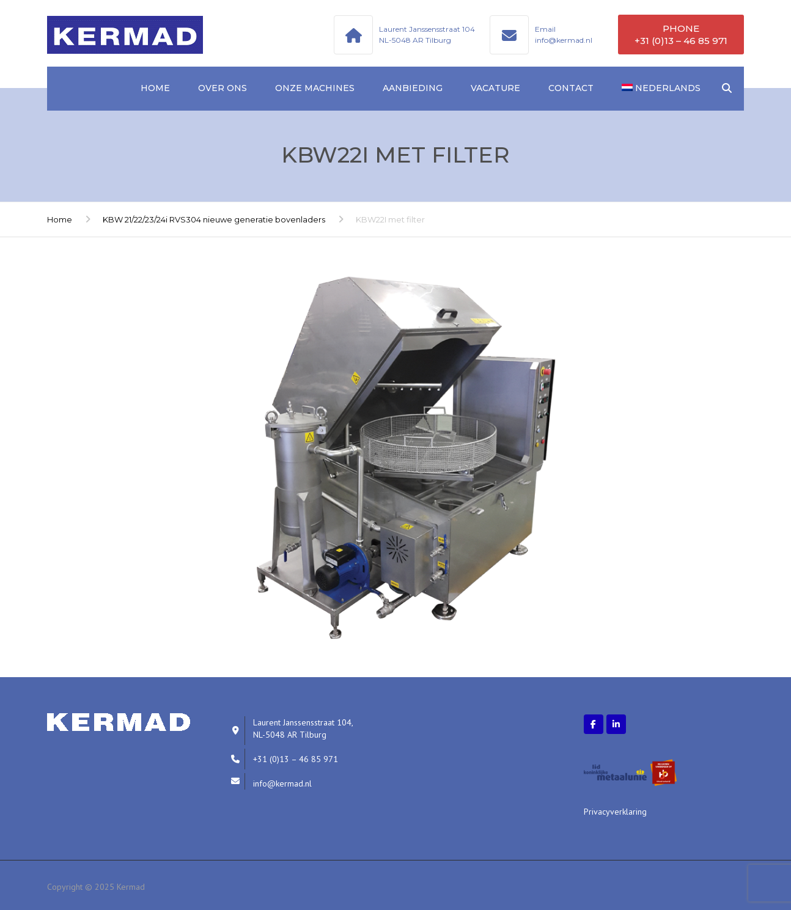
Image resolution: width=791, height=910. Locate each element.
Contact (571, 88)
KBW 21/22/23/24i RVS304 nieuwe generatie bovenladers (214, 219)
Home (155, 88)
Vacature (495, 88)
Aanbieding (413, 88)
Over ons (222, 88)
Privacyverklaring (615, 811)
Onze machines (315, 88)
